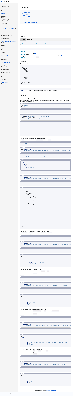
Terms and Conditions (64, 393)
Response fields (26, 14)
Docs (12, 1)
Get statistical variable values (5, 38)
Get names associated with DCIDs (6, 35)
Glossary (2, 9)
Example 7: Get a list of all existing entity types (31, 22)
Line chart (2, 46)
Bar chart (2, 42)
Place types (3, 10)
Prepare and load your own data (6, 66)
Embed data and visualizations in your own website (8, 41)
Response (23, 13)
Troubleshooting (4, 23)
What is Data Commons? (5, 6)
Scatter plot (3, 52)
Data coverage (3, 13)
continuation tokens (61, 273)
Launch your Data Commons (5, 76)
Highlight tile (3, 45)
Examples (23, 15)
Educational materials (4, 85)
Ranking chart (3, 51)
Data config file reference (5, 69)
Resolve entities (4, 22)
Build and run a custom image (5, 72)
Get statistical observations (6, 19)
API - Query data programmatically (26, 4)
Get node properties (5, 20)
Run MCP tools (3, 73)
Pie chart (2, 49)
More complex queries (4, 59)
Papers (2, 83)
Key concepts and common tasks (6, 7)
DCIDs (35, 53)
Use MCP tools (3, 29)
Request (23, 11)
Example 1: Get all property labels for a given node (32, 16)
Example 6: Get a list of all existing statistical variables (33, 21)
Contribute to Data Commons (5, 62)
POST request (29, 39)
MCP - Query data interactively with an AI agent (8, 28)
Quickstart (3, 65)
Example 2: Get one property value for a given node (32, 17)
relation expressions (64, 55)
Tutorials (2, 34)
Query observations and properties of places (8, 58)
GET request (23, 39)
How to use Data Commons (5, 5)
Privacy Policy (70, 393)
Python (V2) (3, 16)
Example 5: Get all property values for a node (31, 20)
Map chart (3, 48)
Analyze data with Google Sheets (6, 32)
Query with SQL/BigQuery (4, 55)
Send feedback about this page (51, 390)
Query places (3, 56)
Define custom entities (4, 68)
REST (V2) (3, 17)
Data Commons (6, 1)
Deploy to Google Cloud (5, 75)
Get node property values (5, 39)
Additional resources (4, 82)
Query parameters (27, 12)
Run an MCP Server (4, 31)
